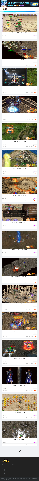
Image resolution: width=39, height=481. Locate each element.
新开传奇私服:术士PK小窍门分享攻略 (19, 249)
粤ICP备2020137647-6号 (5, 479)
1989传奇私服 (5, 65)
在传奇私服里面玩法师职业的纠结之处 (19, 385)
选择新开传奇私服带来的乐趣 (19, 412)
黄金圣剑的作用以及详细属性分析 (19, 141)
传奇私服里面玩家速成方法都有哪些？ (19, 168)
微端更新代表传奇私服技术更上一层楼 (19, 32)
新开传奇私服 (5, 200)
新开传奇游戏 (2, 467)
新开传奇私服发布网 (6, 282)
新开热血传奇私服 (5, 363)
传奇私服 (4, 92)
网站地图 (35, 478)
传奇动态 (4, 35)
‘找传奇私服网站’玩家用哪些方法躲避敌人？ (19, 303)
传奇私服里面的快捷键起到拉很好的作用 (19, 222)
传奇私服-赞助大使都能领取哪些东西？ (19, 195)
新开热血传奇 (5, 444)
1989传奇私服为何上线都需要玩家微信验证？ (19, 59)
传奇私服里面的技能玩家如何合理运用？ (19, 114)
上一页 (19, 450)
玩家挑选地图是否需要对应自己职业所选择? (19, 276)
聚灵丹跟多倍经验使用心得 (19, 358)
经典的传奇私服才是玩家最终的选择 (19, 86)
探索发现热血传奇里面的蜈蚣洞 (19, 439)
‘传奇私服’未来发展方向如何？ (19, 331)
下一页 (19, 454)
